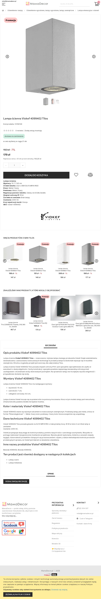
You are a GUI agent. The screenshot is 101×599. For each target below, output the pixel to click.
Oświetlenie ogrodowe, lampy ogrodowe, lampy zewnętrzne (50, 10)
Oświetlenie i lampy (15, 10)
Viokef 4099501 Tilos (13, 270)
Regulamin (56, 523)
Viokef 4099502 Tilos (38, 270)
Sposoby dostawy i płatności (59, 512)
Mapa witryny (57, 533)
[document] (50, 587)
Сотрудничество (59, 551)
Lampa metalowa (15, 463)
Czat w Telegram (85, 519)
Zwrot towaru (57, 518)
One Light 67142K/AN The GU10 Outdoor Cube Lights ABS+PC (63, 325)
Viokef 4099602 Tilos (88, 270)
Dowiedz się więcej (59, 590)
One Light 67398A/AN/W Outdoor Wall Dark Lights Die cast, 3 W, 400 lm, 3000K (88, 325)
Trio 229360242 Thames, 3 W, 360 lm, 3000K (13, 325)
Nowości (55, 539)
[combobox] (74, 4)
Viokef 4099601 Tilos (62, 270)
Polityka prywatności (60, 528)
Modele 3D (56, 544)
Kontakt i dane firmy (84, 524)
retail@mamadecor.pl (85, 513)
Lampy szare (14, 460)
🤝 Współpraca (58, 549)
